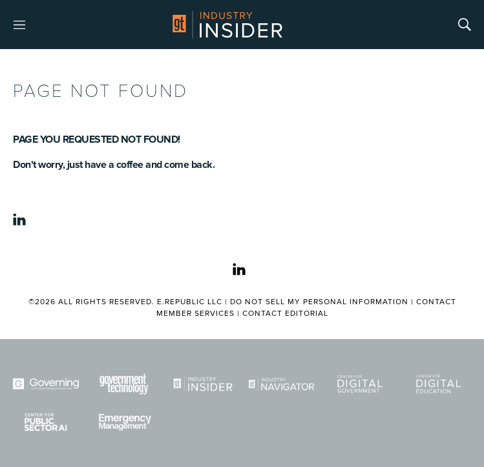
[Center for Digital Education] (439, 384)
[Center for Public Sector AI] (46, 422)
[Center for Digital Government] (360, 384)
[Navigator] (282, 384)
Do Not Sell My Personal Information (319, 302)
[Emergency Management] (125, 422)
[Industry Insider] (203, 384)
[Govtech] (125, 384)
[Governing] (46, 384)
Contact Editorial (285, 313)
